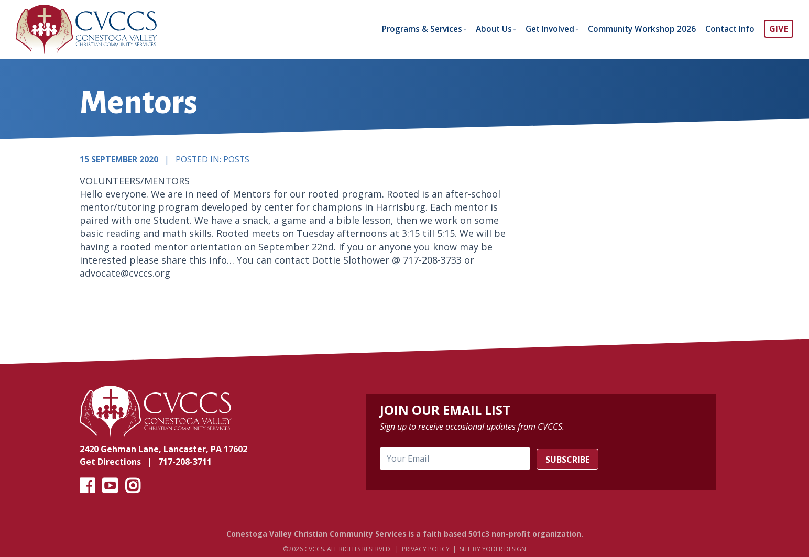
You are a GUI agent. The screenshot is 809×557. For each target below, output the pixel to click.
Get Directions (110, 462)
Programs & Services (407, 29)
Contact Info (729, 29)
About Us (482, 29)
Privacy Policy (426, 549)
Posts (236, 160)
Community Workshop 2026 (637, 29)
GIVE (778, 29)
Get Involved (541, 29)
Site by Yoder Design (493, 549)
